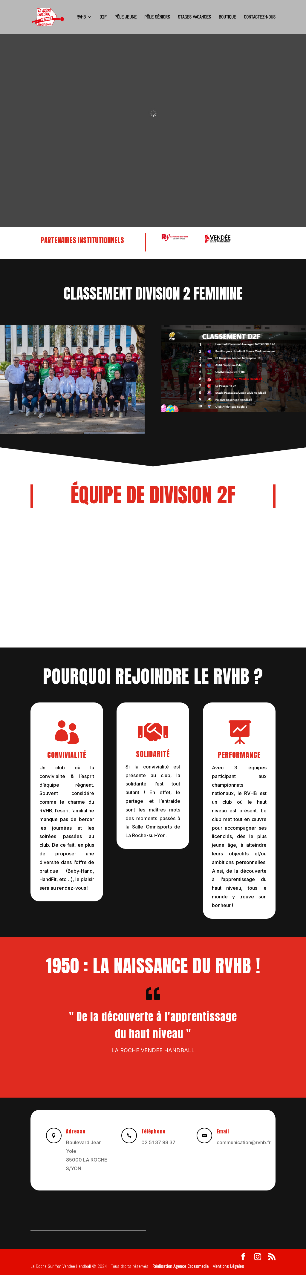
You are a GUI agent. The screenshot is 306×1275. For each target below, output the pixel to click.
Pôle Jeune (125, 17)
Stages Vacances (194, 17)
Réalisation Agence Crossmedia (180, 1266)
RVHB (81, 17)
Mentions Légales (228, 1266)
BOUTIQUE (227, 17)
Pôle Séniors (157, 17)
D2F (103, 17)
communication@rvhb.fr (244, 1142)
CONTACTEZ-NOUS (260, 17)
